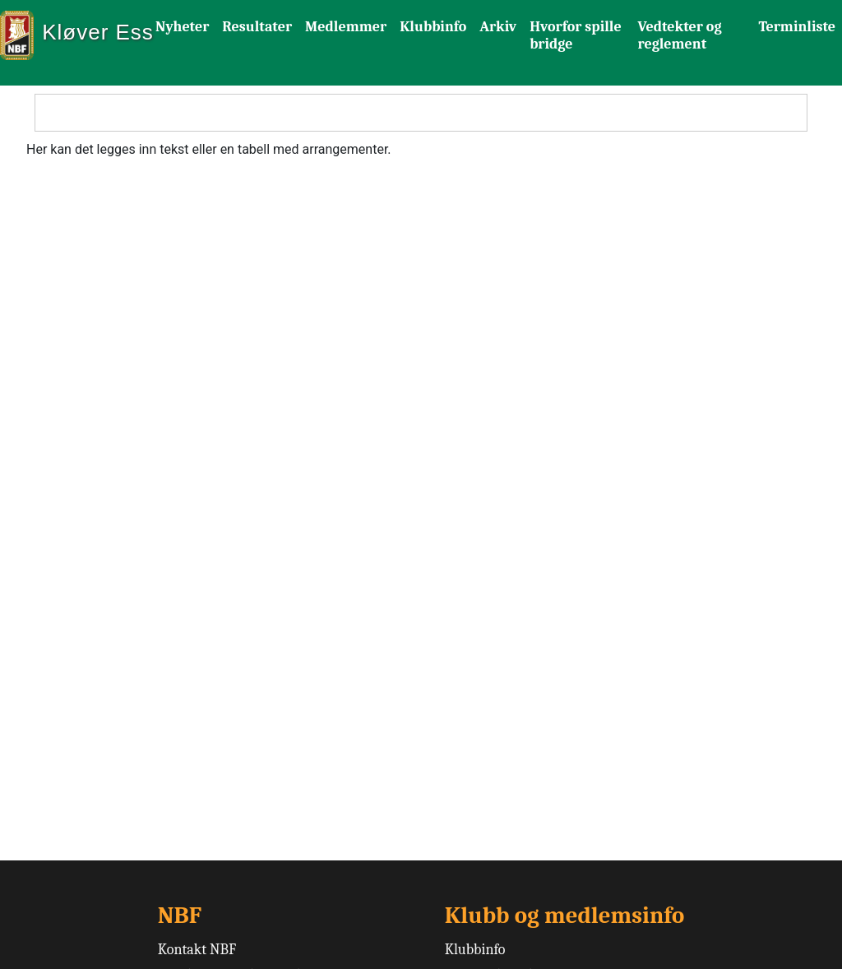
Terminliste (796, 26)
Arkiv (497, 26)
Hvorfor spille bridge (575, 35)
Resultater (257, 26)
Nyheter (182, 26)
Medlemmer (345, 26)
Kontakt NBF (197, 949)
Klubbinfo (433, 26)
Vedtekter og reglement (680, 35)
